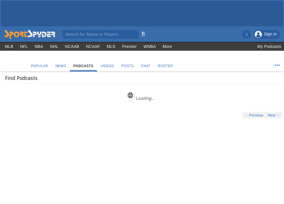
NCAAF (93, 46)
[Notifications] (246, 34)
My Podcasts (269, 46)
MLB (9, 46)
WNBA (150, 46)
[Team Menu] (277, 65)
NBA (39, 46)
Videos (108, 66)
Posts (129, 66)
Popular (39, 66)
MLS (111, 46)
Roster (166, 66)
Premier (129, 46)
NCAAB (72, 46)
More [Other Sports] (167, 46)
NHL (54, 46)
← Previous (254, 115)
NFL (24, 46)
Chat (147, 66)
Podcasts (84, 66)
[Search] (143, 33)
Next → (274, 115)
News (61, 66)
